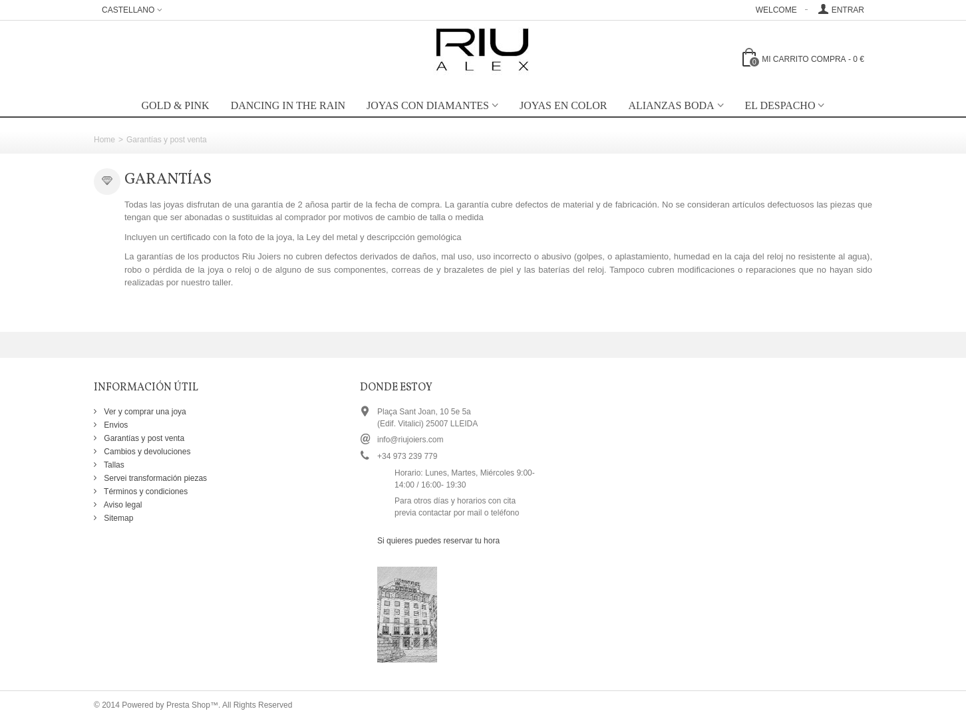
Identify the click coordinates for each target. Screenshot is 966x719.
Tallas (113, 465)
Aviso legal (122, 504)
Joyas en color (563, 105)
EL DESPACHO (780, 105)
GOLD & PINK (176, 105)
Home (104, 139)
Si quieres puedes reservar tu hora (438, 540)
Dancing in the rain (288, 105)
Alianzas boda (671, 105)
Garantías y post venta (143, 438)
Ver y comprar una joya (144, 411)
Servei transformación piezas (154, 478)
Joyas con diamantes (428, 105)
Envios (115, 425)
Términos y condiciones (145, 491)
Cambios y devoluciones (146, 451)
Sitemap (117, 518)
